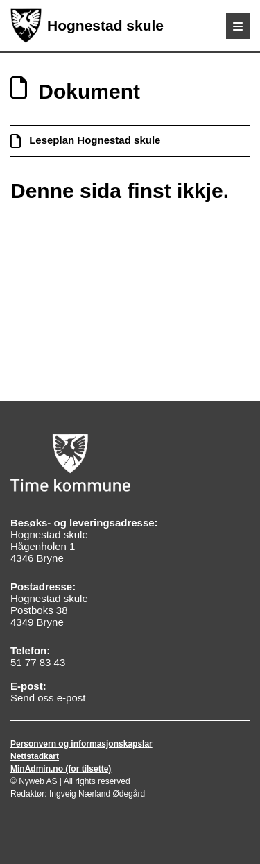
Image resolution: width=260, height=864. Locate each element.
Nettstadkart (34, 756)
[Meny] (238, 26)
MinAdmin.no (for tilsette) (60, 769)
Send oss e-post (47, 698)
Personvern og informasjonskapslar (81, 744)
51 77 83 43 (37, 662)
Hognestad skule (87, 25)
